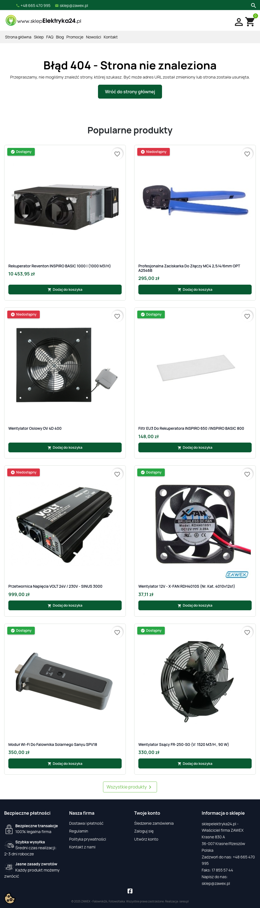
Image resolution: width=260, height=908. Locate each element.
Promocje (75, 37)
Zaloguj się (144, 831)
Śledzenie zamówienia (154, 823)
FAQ (49, 37)
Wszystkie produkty (130, 787)
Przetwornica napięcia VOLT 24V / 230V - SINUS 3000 (55, 586)
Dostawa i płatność (86, 823)
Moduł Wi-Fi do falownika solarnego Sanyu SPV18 (52, 744)
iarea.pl (184, 901)
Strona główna (18, 37)
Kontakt (111, 37)
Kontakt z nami (82, 847)
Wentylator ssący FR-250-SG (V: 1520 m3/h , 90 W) (183, 744)
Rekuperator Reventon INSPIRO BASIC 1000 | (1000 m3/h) (59, 266)
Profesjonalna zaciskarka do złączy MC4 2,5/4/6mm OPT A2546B (189, 268)
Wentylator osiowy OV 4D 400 (35, 428)
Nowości (93, 37)
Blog (60, 37)
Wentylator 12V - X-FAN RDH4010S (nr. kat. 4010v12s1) (186, 586)
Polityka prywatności (87, 839)
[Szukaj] (253, 5)
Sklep (39, 37)
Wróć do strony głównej (130, 92)
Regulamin (78, 831)
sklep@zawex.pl (216, 883)
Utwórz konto (146, 839)
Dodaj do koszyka (65, 289)
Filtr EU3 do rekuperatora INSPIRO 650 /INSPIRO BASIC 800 (191, 428)
